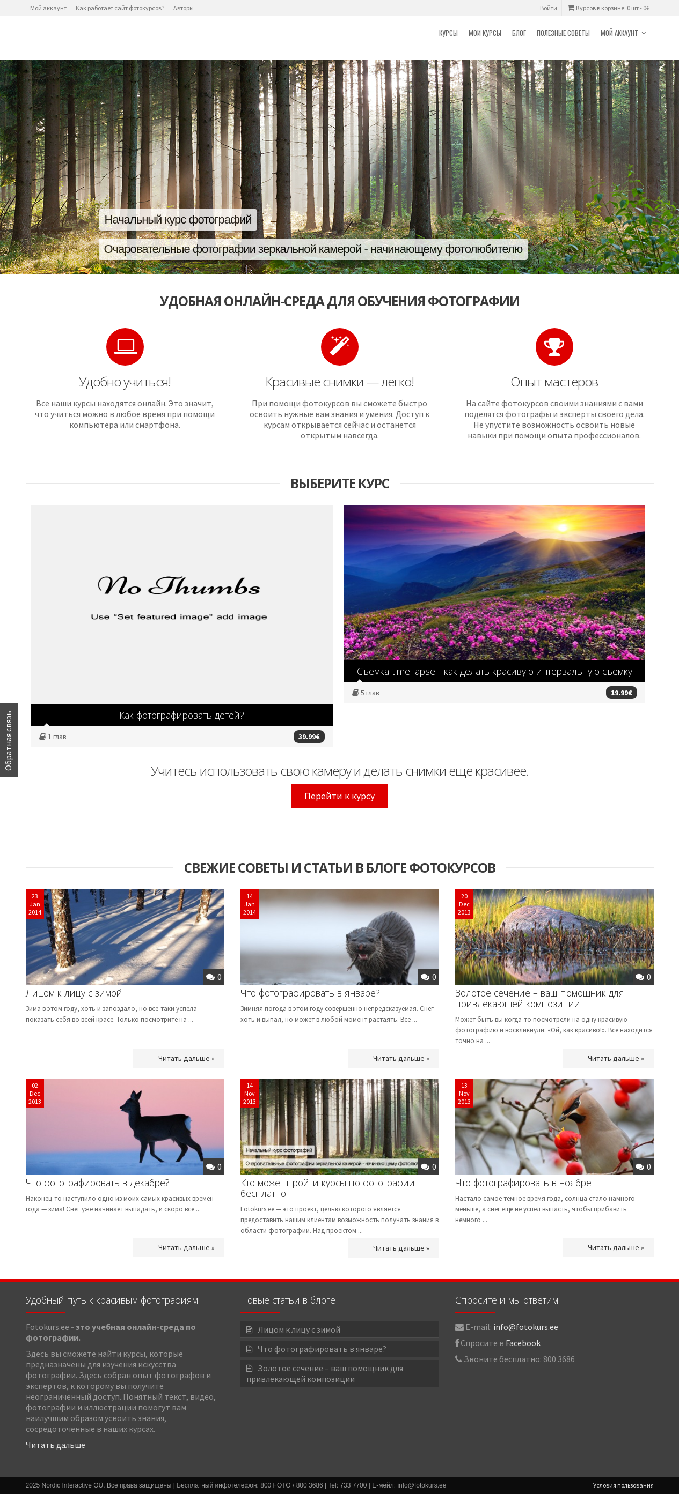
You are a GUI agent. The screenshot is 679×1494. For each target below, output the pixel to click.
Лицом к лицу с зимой (74, 992)
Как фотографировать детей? (181, 715)
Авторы (183, 8)
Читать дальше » (186, 1058)
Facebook (523, 1342)
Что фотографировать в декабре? (98, 1182)
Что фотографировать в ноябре (523, 1182)
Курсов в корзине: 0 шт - (607, 8)
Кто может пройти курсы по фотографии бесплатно (327, 1188)
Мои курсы (485, 32)
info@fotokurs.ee (525, 1326)
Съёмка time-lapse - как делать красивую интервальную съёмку (494, 671)
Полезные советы (563, 32)
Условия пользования (623, 1485)
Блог (519, 32)
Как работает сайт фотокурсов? (120, 8)
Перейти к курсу (339, 796)
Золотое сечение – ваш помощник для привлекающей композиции (539, 998)
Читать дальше (55, 1444)
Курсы (448, 32)
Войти (548, 8)
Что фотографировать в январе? (310, 992)
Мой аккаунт (48, 8)
